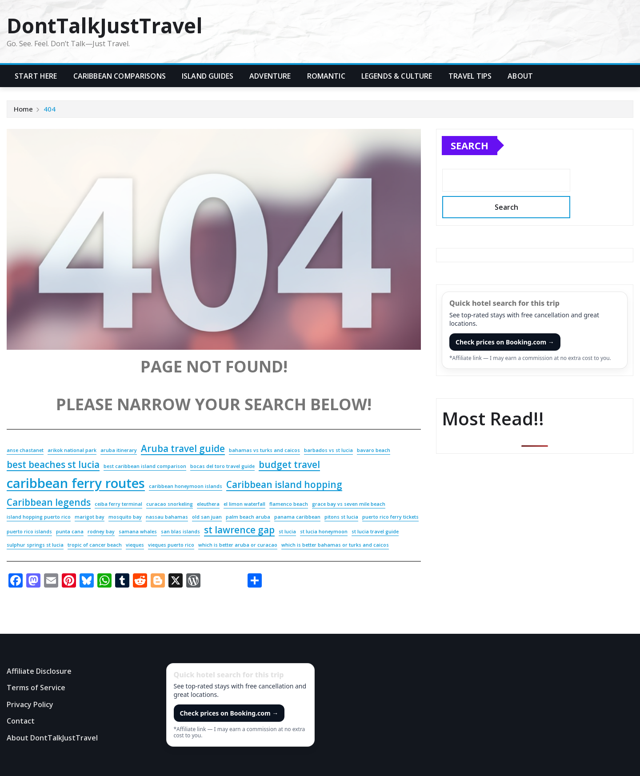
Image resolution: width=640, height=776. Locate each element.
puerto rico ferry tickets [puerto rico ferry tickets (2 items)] (390, 517)
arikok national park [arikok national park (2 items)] (72, 450)
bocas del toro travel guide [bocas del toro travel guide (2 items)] (222, 466)
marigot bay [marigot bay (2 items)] (89, 517)
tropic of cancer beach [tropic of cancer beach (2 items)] (95, 545)
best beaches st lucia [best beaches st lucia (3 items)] (53, 464)
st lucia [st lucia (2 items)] (287, 531)
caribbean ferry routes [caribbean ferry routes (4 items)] (76, 483)
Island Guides (207, 76)
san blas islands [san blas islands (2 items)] (180, 531)
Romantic (326, 76)
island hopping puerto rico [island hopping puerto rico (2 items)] (39, 517)
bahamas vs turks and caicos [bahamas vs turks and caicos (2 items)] (264, 450)
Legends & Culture (396, 76)
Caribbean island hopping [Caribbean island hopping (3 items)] (284, 484)
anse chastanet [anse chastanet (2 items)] (25, 450)
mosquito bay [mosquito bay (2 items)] (125, 517)
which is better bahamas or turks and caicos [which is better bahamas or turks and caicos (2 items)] (335, 545)
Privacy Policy (30, 704)
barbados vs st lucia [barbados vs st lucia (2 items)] (328, 450)
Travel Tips (470, 76)
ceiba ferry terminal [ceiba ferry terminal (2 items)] (118, 504)
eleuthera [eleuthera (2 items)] (208, 504)
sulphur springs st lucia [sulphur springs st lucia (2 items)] (35, 545)
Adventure (270, 76)
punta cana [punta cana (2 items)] (70, 531)
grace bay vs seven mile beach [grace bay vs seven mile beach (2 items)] (348, 504)
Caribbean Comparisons (119, 76)
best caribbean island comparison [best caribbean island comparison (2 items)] (145, 466)
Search (469, 145)
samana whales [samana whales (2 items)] (138, 531)
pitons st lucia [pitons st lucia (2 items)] (341, 517)
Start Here (36, 76)
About (520, 76)
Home (23, 108)
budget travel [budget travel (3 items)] (289, 464)
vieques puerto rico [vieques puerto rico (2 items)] (171, 545)
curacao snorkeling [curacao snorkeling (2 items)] (169, 504)
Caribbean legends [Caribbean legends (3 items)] (49, 502)
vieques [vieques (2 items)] (135, 545)
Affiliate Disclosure (39, 671)
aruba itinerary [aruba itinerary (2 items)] (118, 450)
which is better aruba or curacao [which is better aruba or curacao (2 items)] (237, 545)
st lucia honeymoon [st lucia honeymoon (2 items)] (324, 531)
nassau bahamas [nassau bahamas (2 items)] (167, 517)
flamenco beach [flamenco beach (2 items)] (288, 504)
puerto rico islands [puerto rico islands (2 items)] (29, 531)
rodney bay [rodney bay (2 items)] (101, 531)
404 (50, 108)
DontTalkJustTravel (105, 25)
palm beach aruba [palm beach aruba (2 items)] (248, 517)
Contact (21, 721)
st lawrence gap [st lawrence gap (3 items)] (239, 530)
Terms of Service (36, 687)
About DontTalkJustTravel (52, 738)
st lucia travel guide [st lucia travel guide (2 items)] (375, 531)
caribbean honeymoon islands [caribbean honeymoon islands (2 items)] (185, 486)
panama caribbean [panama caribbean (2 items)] (297, 517)
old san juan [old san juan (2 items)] (207, 517)
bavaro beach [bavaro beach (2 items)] (373, 450)
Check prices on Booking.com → (505, 342)
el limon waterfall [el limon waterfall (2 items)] (244, 504)
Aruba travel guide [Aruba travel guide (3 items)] (183, 448)
